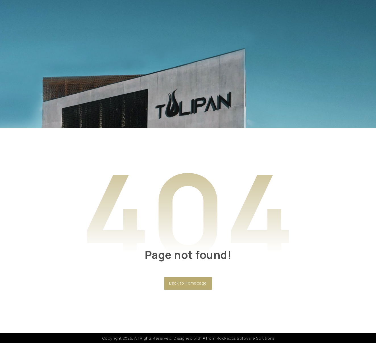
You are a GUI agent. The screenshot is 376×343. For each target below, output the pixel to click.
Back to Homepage (188, 283)
